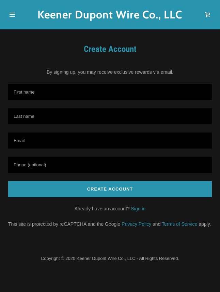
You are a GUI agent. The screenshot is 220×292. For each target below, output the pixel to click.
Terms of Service (179, 224)
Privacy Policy (136, 224)
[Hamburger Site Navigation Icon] (16, 15)
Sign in (138, 208)
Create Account (110, 189)
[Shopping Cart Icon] (208, 15)
